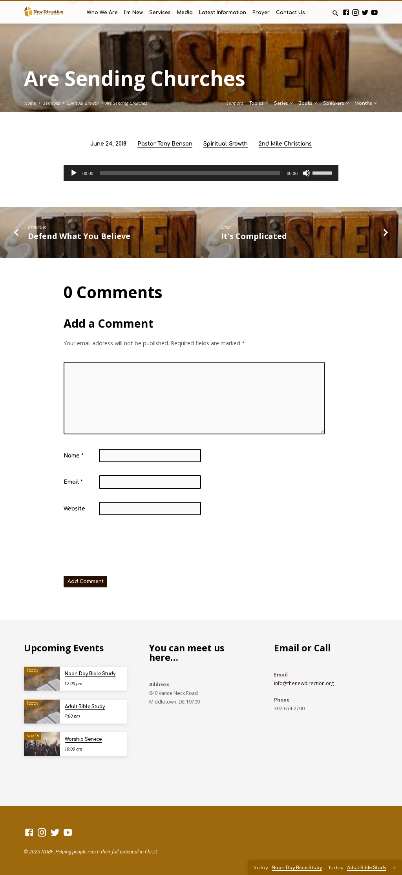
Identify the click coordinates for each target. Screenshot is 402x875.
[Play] (74, 173)
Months (366, 103)
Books (308, 103)
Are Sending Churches (126, 103)
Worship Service (83, 739)
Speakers (336, 103)
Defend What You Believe (79, 235)
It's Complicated (254, 235)
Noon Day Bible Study (90, 673)
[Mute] (306, 173)
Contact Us (290, 12)
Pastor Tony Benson (164, 144)
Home (30, 103)
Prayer (261, 12)
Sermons (51, 103)
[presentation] (123, 547)
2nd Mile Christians (285, 144)
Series (284, 103)
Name (74, 456)
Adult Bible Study (85, 706)
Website (74, 509)
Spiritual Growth (83, 103)
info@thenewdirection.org (304, 683)
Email (73, 482)
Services (160, 12)
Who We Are (102, 12)
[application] (201, 173)
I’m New (133, 12)
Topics (259, 103)
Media (185, 12)
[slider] (190, 173)
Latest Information (222, 12)
